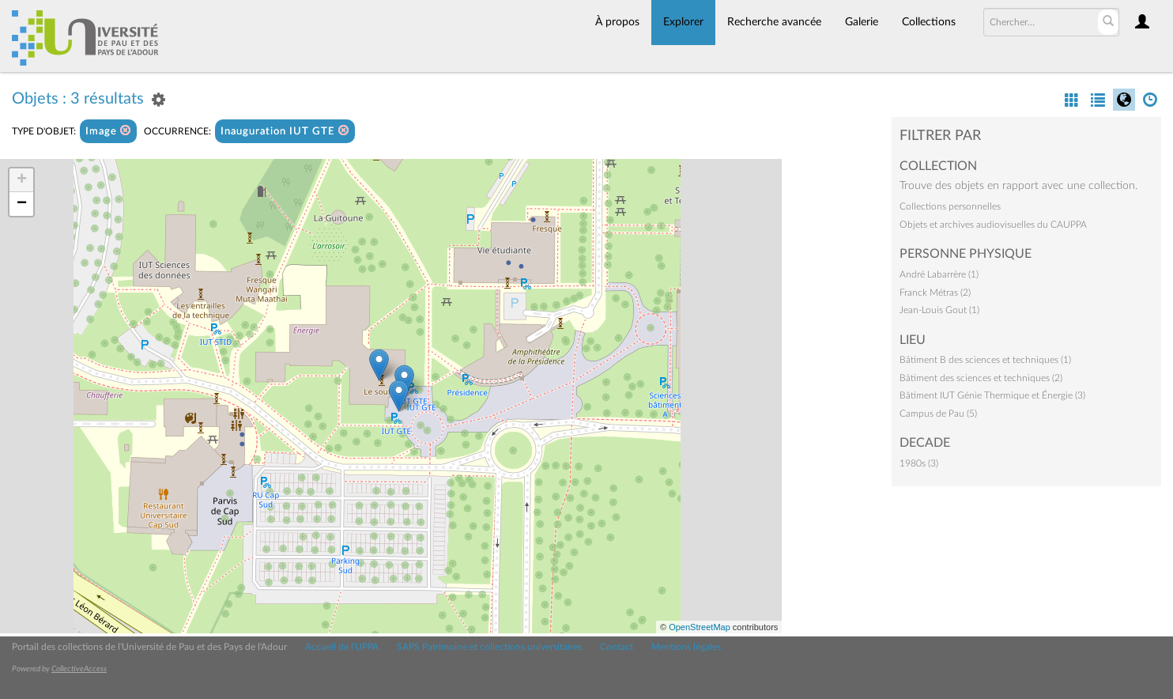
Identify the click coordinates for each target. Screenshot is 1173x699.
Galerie (861, 22)
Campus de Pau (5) (938, 413)
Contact (616, 647)
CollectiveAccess (79, 669)
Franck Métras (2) (935, 292)
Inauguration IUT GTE (285, 131)
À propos (617, 22)
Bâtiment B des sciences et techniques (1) (985, 360)
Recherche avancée (774, 22)
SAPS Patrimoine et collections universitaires (489, 647)
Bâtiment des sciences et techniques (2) (981, 378)
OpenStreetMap (699, 627)
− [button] (22, 204)
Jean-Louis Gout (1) (939, 310)
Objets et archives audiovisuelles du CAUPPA (993, 224)
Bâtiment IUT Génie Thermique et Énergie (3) (992, 395)
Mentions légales (686, 647)
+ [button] (22, 180)
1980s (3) (919, 463)
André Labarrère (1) (939, 274)
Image (108, 131)
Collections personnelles (950, 206)
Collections (929, 22)
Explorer (683, 22)
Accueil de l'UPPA (342, 647)
